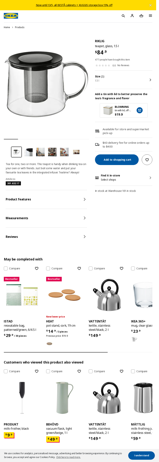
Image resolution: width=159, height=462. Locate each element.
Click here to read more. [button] (68, 457)
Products (19, 27)
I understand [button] (141, 455)
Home (7, 27)
